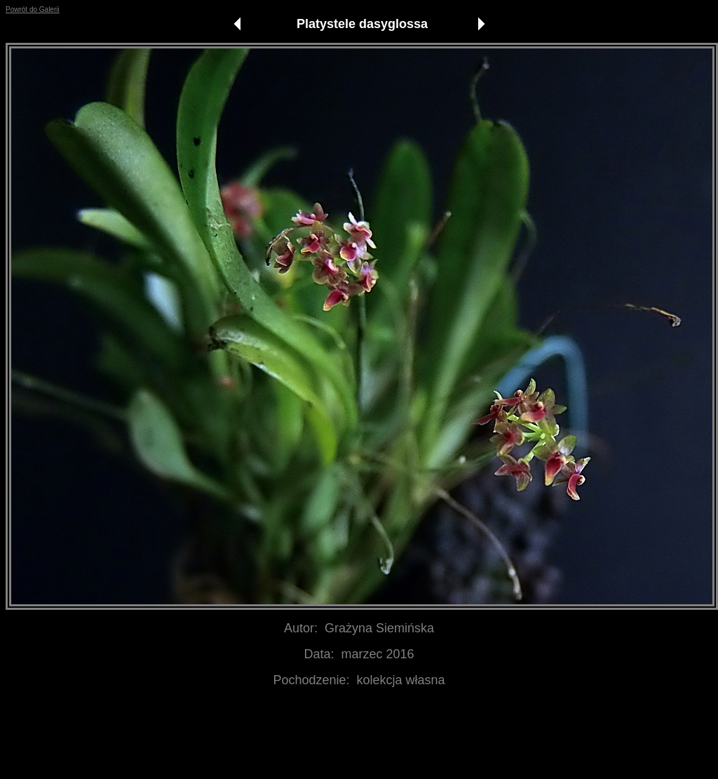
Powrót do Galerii (33, 9)
